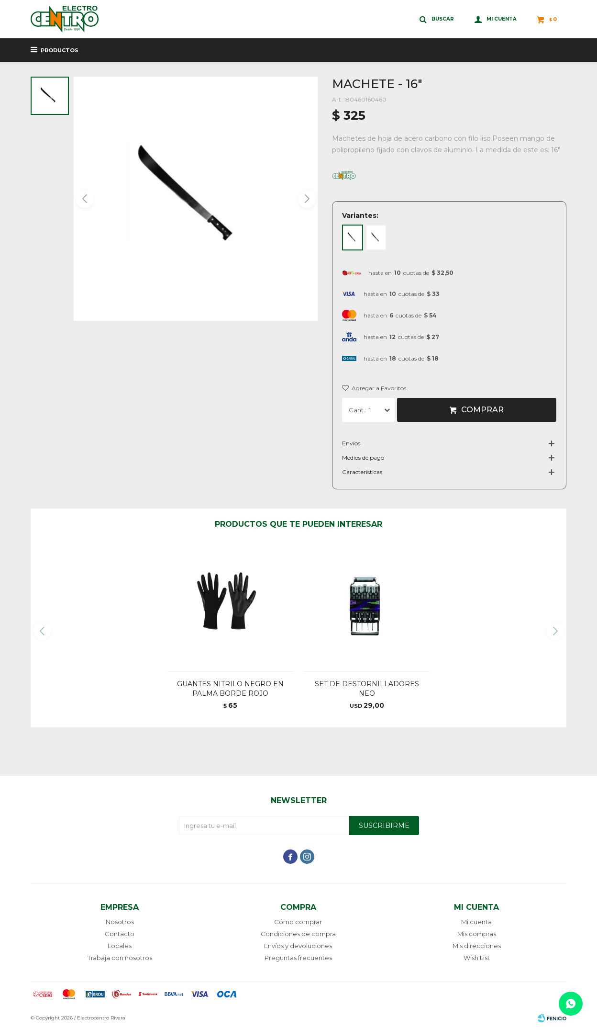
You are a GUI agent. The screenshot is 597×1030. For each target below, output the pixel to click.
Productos (59, 50)
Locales (120, 946)
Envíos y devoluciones (298, 946)
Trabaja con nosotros (120, 958)
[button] (306, 198)
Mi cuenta (476, 922)
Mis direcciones (477, 946)
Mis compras (476, 934)
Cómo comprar (298, 922)
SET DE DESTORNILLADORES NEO (367, 688)
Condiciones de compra (298, 934)
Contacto (119, 934)
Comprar (482, 409)
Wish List (477, 958)
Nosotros (120, 922)
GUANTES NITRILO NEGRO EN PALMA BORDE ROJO (230, 688)
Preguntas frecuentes (298, 958)
